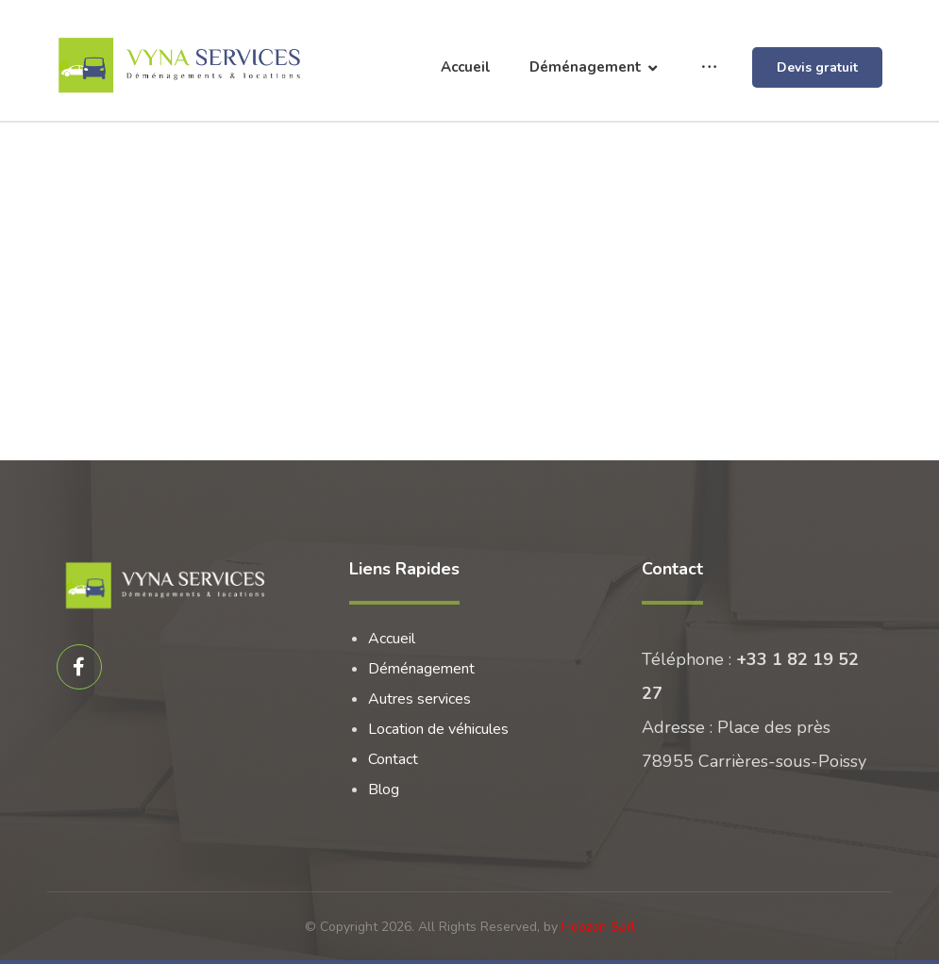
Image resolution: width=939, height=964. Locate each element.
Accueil (391, 638)
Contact (393, 759)
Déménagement (421, 668)
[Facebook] (79, 667)
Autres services (419, 699)
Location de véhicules (438, 729)
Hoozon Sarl (598, 927)
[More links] (709, 67)
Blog (383, 789)
